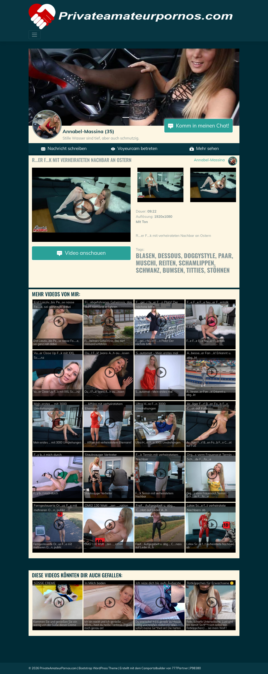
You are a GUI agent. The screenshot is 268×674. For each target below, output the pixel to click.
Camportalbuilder (153, 668)
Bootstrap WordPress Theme (98, 668)
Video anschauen (81, 253)
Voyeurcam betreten (134, 148)
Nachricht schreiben (64, 148)
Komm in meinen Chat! (198, 125)
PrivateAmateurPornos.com (58, 668)
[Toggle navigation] (35, 34)
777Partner (180, 668)
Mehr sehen (204, 148)
